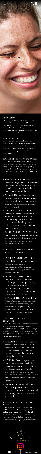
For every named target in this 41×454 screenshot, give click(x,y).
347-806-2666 (31, 452)
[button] (32, 4)
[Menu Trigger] (36, 3)
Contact (10, 452)
